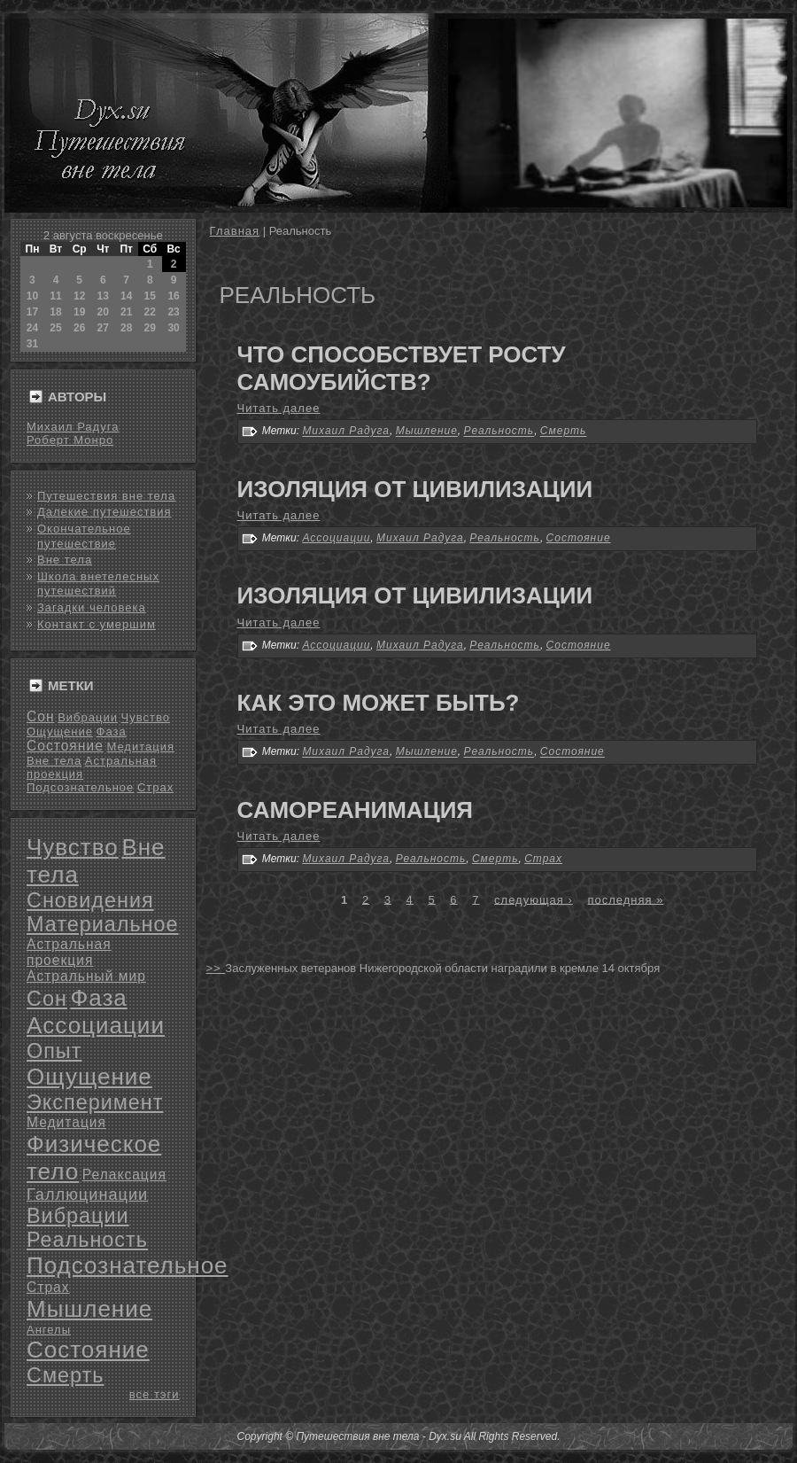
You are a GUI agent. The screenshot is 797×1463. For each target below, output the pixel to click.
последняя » (625, 899)
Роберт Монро (70, 440)
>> (216, 968)
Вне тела (64, 559)
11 (55, 296)
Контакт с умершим (96, 624)
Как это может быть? (378, 702)
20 (103, 312)
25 (55, 328)
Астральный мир (86, 976)
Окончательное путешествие (84, 535)
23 (173, 312)
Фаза (112, 731)
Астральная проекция (69, 952)
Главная (234, 230)
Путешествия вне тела (106, 495)
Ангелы (49, 1329)
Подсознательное (80, 787)
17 (32, 312)
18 (55, 312)
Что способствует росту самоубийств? (401, 368)
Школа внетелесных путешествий (98, 583)
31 (32, 344)
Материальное (103, 924)
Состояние (65, 745)
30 (173, 328)
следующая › (533, 899)
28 (126, 328)
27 (103, 328)
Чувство (145, 717)
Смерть (65, 1375)
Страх (155, 787)
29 (150, 328)
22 (150, 312)
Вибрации (88, 717)
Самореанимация (355, 810)
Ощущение (60, 731)
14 (126, 296)
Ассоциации (96, 1025)
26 (79, 328)
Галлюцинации (87, 1194)
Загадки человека (91, 607)
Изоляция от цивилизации (415, 489)
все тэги (154, 1394)
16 (173, 296)
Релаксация (124, 1174)
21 (126, 312)
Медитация (140, 746)
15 (150, 296)
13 (103, 296)
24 (32, 328)
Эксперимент (95, 1102)
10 (32, 296)
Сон (41, 716)
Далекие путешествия (104, 511)
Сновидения (90, 900)
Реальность (87, 1239)
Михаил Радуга (73, 426)
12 (79, 296)
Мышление (89, 1309)
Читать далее (279, 408)
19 (79, 312)
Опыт (54, 1050)
